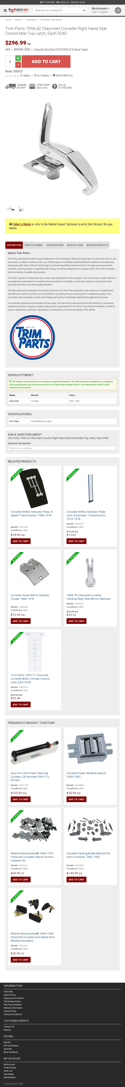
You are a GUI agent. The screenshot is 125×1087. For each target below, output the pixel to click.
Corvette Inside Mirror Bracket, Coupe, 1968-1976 (30, 597)
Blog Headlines (11, 1052)
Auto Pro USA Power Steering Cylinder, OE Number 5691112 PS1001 (30, 776)
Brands (7, 1042)
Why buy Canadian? (13, 1005)
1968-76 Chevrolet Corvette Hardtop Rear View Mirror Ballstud (88, 597)
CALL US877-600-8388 (64, 86)
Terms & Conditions (13, 1014)
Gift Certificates (11, 1045)
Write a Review (41, 75)
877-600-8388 (47, 2)
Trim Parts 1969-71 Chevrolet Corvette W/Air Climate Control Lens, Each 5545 (30, 678)
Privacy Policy (10, 1011)
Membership (10, 1077)
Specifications (55, 245)
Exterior (18, 19)
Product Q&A (75, 245)
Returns (7, 1030)
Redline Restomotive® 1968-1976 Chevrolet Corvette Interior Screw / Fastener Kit (32, 856)
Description (14, 245)
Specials (8, 1049)
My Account (9, 1064)
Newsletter (9, 1074)
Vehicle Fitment (34, 245)
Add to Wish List (63, 75)
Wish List (8, 1071)
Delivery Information (13, 1008)
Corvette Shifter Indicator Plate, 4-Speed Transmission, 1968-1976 (32, 513)
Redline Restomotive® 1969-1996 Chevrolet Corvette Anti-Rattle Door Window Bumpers (33, 937)
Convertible (31, 19)
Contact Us (63, 2)
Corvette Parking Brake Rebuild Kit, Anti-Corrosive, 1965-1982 (89, 855)
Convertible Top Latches (51, 19)
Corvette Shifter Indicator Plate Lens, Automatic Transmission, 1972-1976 (86, 515)
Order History (10, 1067)
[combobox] (62, 448)
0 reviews (25, 75)
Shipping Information (14, 998)
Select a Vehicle (22, 224)
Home (8, 19)
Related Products (97, 245)
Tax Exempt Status (12, 1001)
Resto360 (8, 992)
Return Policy (10, 995)
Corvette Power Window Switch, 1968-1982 (86, 774)
